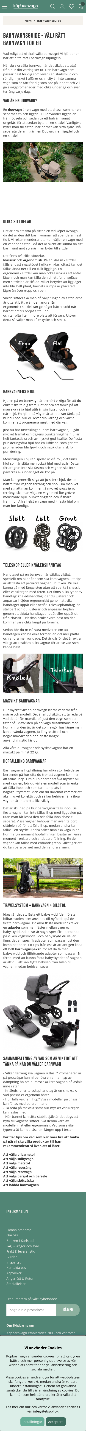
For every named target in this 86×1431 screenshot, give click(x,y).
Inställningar (32, 1422)
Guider (11, 1257)
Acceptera (56, 1422)
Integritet (13, 1262)
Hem (28, 21)
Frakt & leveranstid (20, 1251)
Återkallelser (16, 1284)
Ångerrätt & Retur (20, 1278)
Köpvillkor (14, 1273)
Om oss (12, 1235)
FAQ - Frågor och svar (22, 1246)
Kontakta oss (16, 1267)
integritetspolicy (45, 1411)
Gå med (68, 1309)
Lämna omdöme (18, 1230)
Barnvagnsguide (49, 21)
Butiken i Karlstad (20, 1240)
